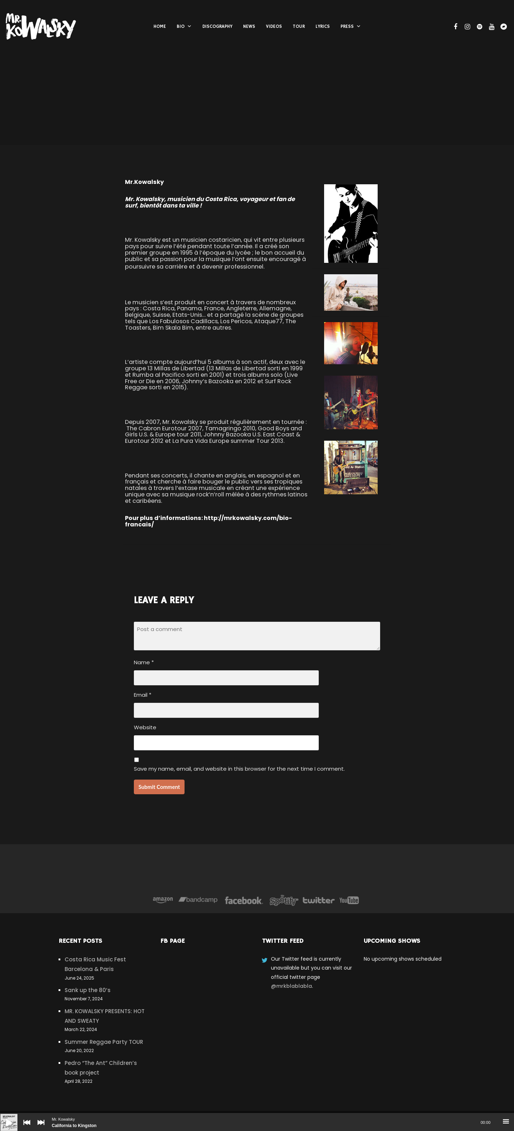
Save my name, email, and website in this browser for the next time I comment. (239, 768)
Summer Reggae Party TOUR (104, 1042)
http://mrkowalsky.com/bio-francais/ (208, 521)
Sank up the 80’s (88, 990)
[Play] (3, 1117)
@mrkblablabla (291, 986)
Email (142, 695)
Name (144, 662)
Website (145, 727)
